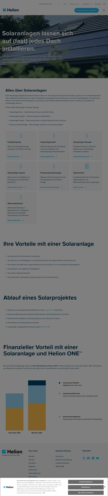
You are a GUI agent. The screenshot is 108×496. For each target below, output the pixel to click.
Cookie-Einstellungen (86, 485)
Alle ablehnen (86, 491)
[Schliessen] (104, 490)
